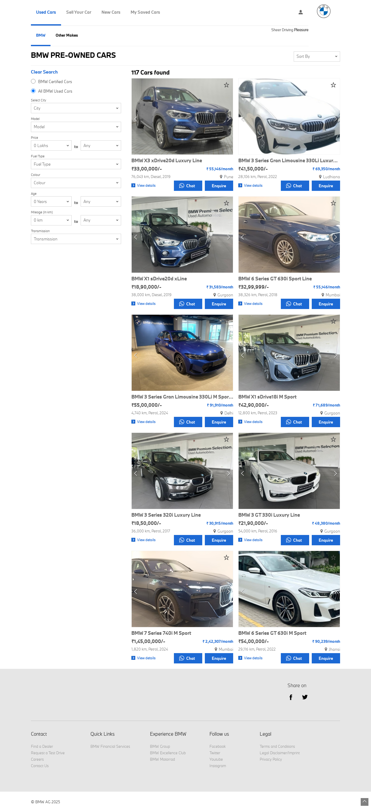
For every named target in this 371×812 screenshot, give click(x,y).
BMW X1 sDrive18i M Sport (267, 397)
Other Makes (67, 35)
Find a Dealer (42, 746)
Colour (35, 175)
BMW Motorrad (162, 759)
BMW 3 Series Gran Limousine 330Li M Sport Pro (182, 397)
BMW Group (160, 746)
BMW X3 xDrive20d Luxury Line (166, 160)
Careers (37, 759)
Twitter (305, 697)
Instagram (217, 765)
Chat (187, 185)
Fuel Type (38, 156)
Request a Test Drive (48, 752)
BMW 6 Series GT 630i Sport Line (275, 278)
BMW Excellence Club (168, 752)
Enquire (219, 185)
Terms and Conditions (277, 746)
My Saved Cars (145, 12)
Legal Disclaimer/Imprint (280, 752)
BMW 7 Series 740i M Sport (161, 633)
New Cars (111, 12)
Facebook (217, 746)
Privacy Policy (271, 759)
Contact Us (40, 765)
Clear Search (44, 72)
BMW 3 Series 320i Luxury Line (166, 515)
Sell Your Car (78, 12)
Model (35, 119)
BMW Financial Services (110, 746)
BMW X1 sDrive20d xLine (159, 278)
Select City (38, 100)
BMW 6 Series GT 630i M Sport (272, 633)
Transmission (40, 231)
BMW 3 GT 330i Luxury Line (269, 515)
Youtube (216, 759)
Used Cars (46, 12)
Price (34, 137)
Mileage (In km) (42, 212)
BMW (40, 35)
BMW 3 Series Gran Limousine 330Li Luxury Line (289, 160)
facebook (291, 697)
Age (34, 193)
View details (146, 185)
